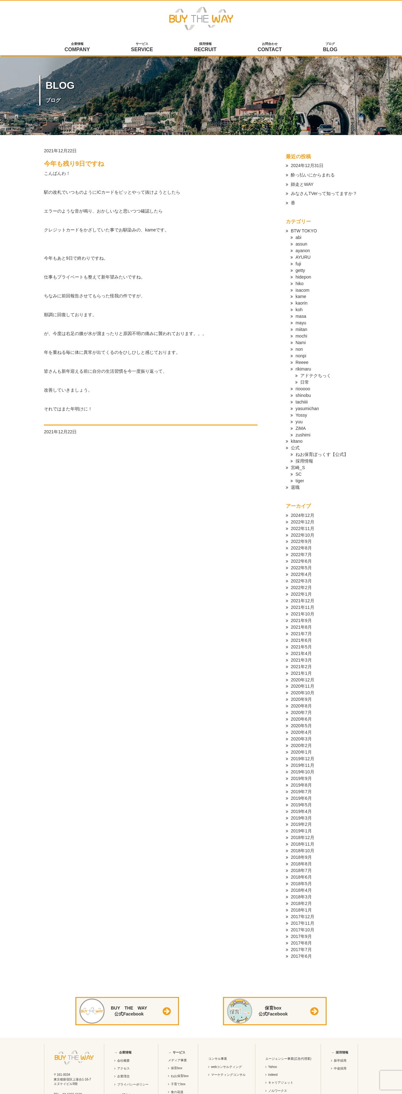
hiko (300, 280)
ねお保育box (179, 1043)
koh (299, 305)
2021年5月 (301, 628)
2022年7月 (301, 540)
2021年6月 (301, 622)
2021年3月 (301, 641)
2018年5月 (301, 854)
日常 (304, 374)
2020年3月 (301, 716)
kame (301, 293)
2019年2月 (301, 798)
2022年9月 (301, 528)
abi (299, 236)
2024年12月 (302, 503)
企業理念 (123, 1044)
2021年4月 (301, 634)
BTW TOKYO (304, 230)
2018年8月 (301, 835)
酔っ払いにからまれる (313, 174)
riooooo (303, 381)
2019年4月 (301, 785)
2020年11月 (302, 666)
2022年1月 (301, 578)
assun (301, 243)
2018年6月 (301, 848)
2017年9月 (301, 904)
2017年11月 (302, 892)
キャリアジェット (280, 1050)
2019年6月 (301, 773)
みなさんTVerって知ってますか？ (324, 193)
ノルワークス (277, 1058)
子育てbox (178, 1051)
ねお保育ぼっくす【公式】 (322, 444)
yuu (299, 412)
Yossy (301, 406)
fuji (298, 261)
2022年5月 (301, 553)
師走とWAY (302, 184)
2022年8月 (301, 534)
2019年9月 (301, 754)
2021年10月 (302, 597)
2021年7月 (301, 616)
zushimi (303, 425)
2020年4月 (301, 710)
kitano (296, 431)
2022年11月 (302, 515)
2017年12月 (302, 886)
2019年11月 (302, 741)
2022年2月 (301, 572)
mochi (301, 330)
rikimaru (303, 362)
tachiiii (302, 393)
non (299, 343)
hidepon (303, 274)
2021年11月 (302, 590)
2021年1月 (301, 653)
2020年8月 (301, 685)
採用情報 (205, 47)
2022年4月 (301, 559)
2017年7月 (301, 917)
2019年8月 (301, 760)
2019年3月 (301, 791)
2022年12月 (302, 509)
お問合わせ (270, 47)
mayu (301, 318)
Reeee (302, 356)
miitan (301, 324)
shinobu (303, 387)
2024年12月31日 (307, 165)
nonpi (301, 349)
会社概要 (123, 1028)
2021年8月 (301, 609)
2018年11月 (302, 817)
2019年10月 (302, 747)
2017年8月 (301, 911)
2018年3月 (301, 867)
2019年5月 (301, 779)
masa (301, 312)
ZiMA (301, 418)
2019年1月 (301, 804)
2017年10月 (302, 898)
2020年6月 (301, 697)
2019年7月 (301, 766)
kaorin (301, 299)
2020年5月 (301, 704)
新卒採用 (340, 1028)
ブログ (330, 47)
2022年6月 (301, 547)
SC (299, 462)
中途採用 (340, 1035)
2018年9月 (301, 829)
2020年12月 (302, 660)
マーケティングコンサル (228, 1042)
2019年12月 (302, 735)
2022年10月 (302, 521)
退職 (295, 475)
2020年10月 (302, 672)
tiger (300, 469)
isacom (302, 287)
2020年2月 (301, 722)
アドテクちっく (315, 368)
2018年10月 (302, 823)
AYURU (303, 255)
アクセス (123, 1035)
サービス (142, 47)
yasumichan (307, 400)
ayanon (303, 249)
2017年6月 (301, 923)
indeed (273, 1042)
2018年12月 (302, 810)
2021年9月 (301, 603)
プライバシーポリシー (133, 1051)
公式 (295, 437)
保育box (176, 1035)
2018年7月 (301, 842)
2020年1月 (301, 729)
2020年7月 (301, 691)
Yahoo (272, 1034)
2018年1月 (301, 879)
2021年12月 (302, 584)
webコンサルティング (226, 1034)
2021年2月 (301, 647)
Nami (301, 337)
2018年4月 (301, 861)
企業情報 (77, 47)
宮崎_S (298, 456)
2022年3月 (301, 565)
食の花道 (177, 1059)
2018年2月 (301, 873)
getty (300, 268)
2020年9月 (301, 678)
